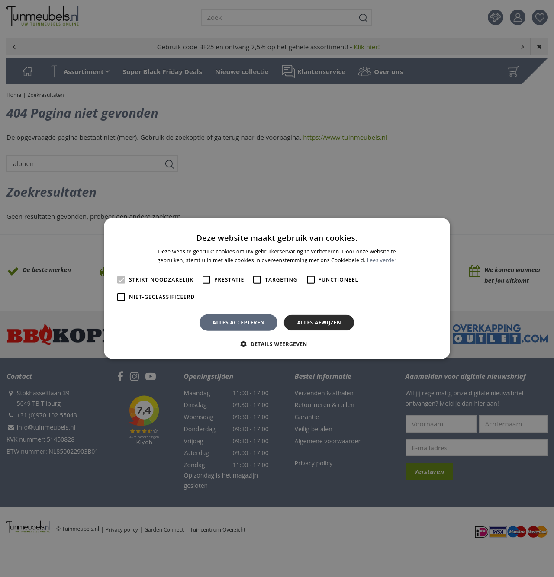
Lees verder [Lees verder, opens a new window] (382, 260)
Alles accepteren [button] (239, 322)
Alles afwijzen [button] (319, 322)
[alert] (277, 288)
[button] (277, 344)
